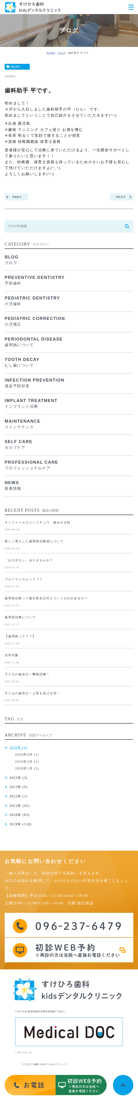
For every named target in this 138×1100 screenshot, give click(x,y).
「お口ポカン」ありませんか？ (29, 560)
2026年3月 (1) (27, 761)
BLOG (15, 66)
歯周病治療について (20, 617)
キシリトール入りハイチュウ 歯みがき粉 (38, 522)
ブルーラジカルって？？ (24, 579)
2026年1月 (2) (27, 768)
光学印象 (12, 655)
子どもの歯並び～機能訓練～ (27, 674)
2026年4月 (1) (27, 754)
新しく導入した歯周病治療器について (34, 541)
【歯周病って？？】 (20, 636)
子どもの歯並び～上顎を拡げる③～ (32, 693)
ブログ (62, 53)
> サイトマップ (23, 1052)
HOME (51, 53)
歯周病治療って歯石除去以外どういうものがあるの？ (46, 598)
